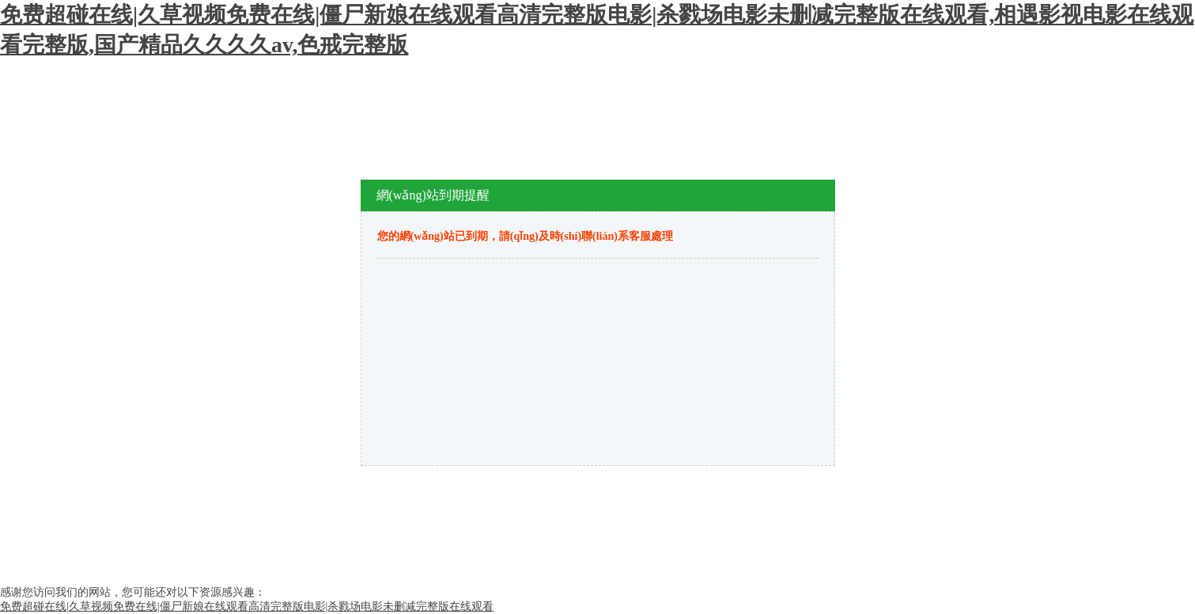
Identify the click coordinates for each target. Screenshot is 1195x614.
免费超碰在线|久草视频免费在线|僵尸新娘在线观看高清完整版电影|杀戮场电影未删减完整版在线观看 (247, 606)
